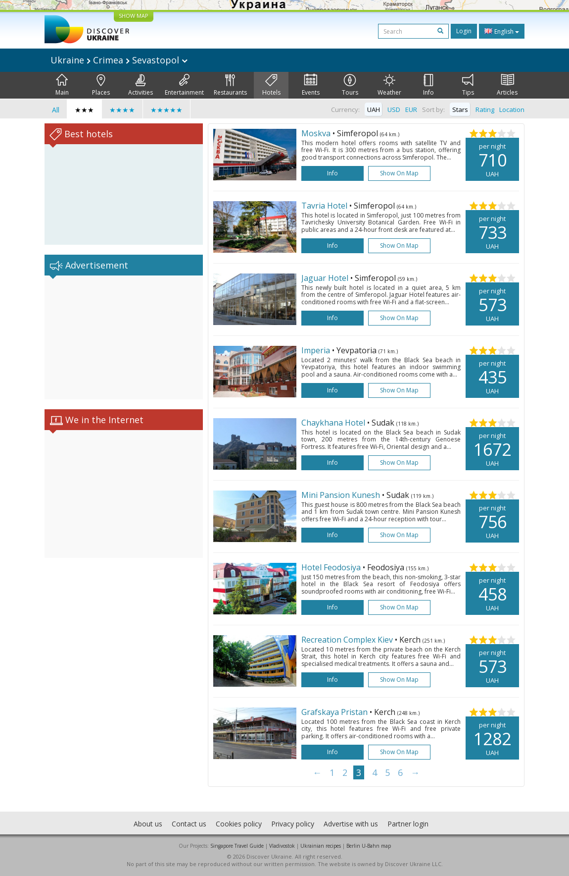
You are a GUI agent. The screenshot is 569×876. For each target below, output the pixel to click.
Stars (460, 109)
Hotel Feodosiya (332, 567)
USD (393, 109)
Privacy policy (292, 823)
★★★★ (122, 109)
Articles (507, 85)
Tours (350, 85)
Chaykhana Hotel (334, 422)
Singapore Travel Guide (237, 845)
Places (101, 85)
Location (511, 109)
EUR (411, 109)
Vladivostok (282, 845)
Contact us (189, 823)
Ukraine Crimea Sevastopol (119, 60)
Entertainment (184, 85)
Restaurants (230, 85)
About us (148, 823)
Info (428, 85)
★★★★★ (166, 109)
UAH (373, 109)
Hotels (271, 85)
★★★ (84, 109)
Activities (140, 85)
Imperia (316, 350)
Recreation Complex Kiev (348, 639)
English (501, 31)
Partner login (407, 823)
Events (311, 85)
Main (62, 85)
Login (464, 31)
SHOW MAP (133, 15)
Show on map (399, 173)
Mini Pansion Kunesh (341, 495)
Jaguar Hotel (325, 278)
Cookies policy (239, 823)
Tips (468, 85)
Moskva (316, 133)
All (55, 109)
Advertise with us (351, 823)
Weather (389, 85)
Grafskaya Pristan (335, 712)
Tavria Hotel (325, 205)
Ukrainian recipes (320, 845)
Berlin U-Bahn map (368, 845)
